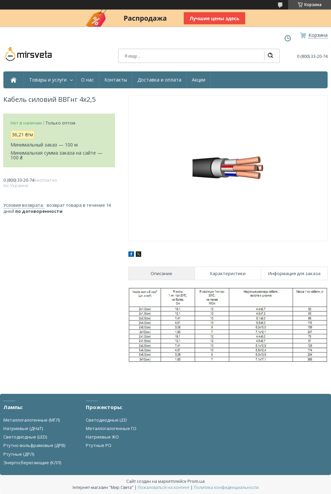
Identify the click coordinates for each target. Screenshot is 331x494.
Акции (198, 80)
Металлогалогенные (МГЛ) (31, 420)
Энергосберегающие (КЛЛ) (32, 462)
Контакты (115, 80)
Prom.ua (196, 481)
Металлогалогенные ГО (111, 428)
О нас (87, 80)
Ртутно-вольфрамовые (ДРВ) (34, 445)
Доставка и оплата (159, 80)
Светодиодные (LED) (25, 437)
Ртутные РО (98, 445)
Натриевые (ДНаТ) (23, 428)
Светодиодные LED (106, 420)
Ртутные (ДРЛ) (18, 454)
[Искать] (270, 56)
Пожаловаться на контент (163, 487)
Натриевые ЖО (102, 437)
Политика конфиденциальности (226, 487)
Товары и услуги (48, 80)
